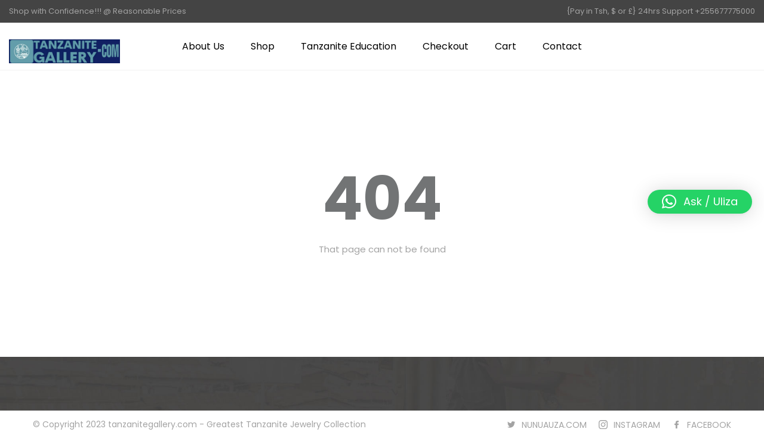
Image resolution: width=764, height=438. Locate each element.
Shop (263, 46)
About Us (203, 46)
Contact (562, 46)
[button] (700, 202)
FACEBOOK (709, 425)
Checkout (446, 46)
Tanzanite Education (348, 46)
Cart (505, 46)
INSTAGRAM (637, 425)
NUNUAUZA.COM (554, 425)
